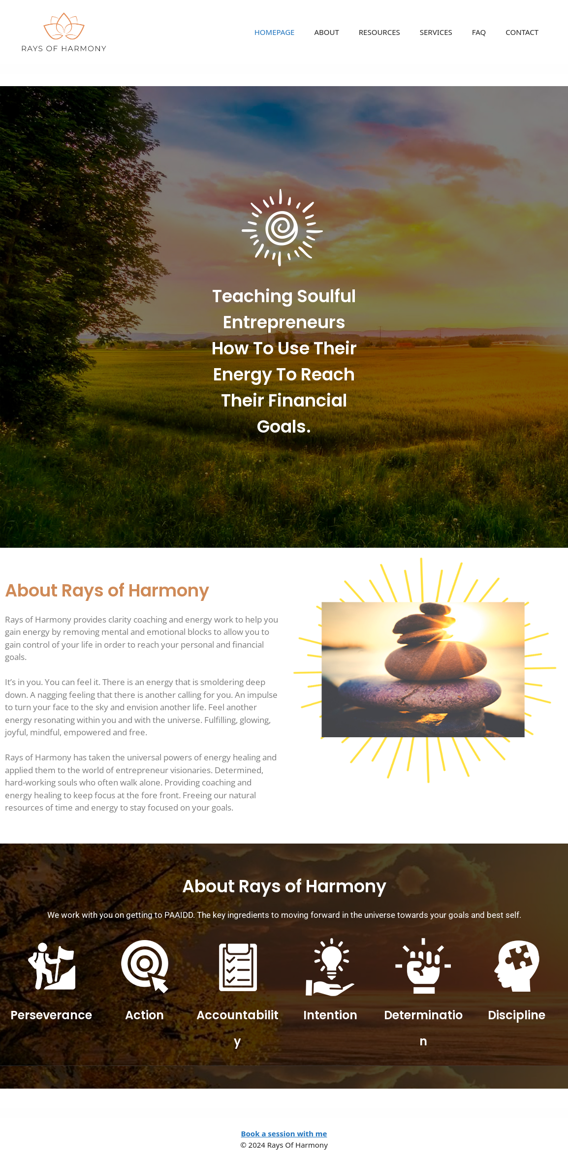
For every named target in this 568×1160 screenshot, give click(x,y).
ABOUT (326, 32)
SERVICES (436, 32)
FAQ (479, 32)
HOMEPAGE (274, 32)
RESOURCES (379, 32)
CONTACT (521, 32)
